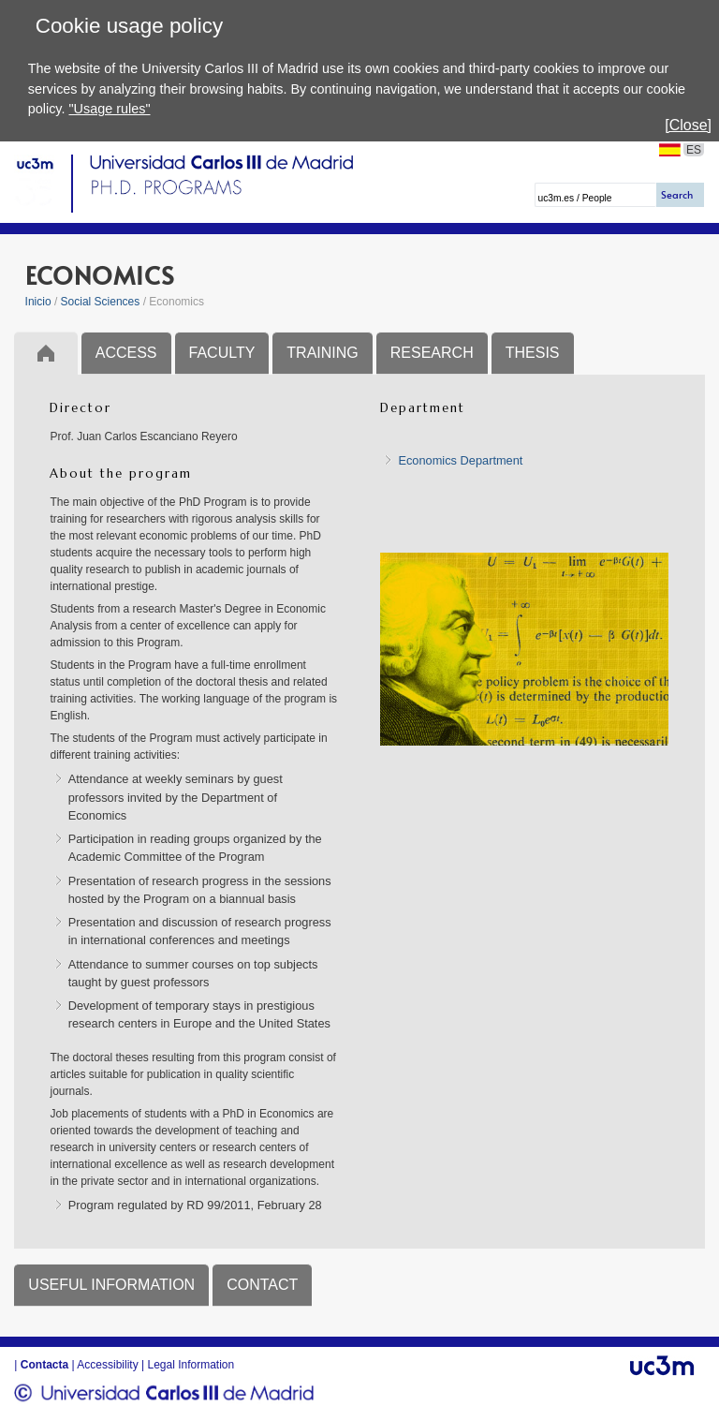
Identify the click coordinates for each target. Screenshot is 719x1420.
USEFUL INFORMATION (111, 1285)
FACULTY (222, 353)
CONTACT (262, 1285)
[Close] (688, 125)
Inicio (38, 301)
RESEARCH (432, 353)
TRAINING (322, 353)
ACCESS (126, 353)
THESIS (533, 353)
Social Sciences (100, 301)
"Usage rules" (109, 108)
